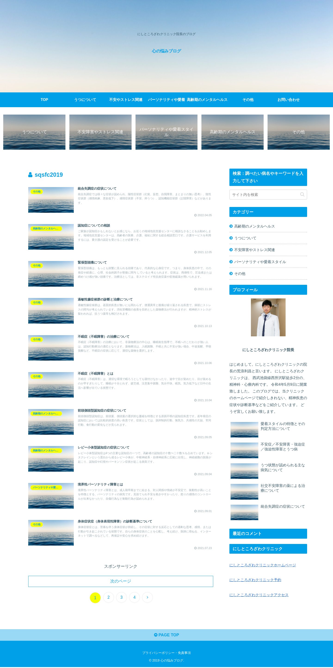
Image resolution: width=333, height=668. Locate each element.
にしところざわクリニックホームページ (262, 565)
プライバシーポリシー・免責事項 (166, 654)
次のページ (120, 581)
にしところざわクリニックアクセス (259, 595)
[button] (302, 194)
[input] (268, 195)
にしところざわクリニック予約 (255, 580)
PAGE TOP (166, 636)
